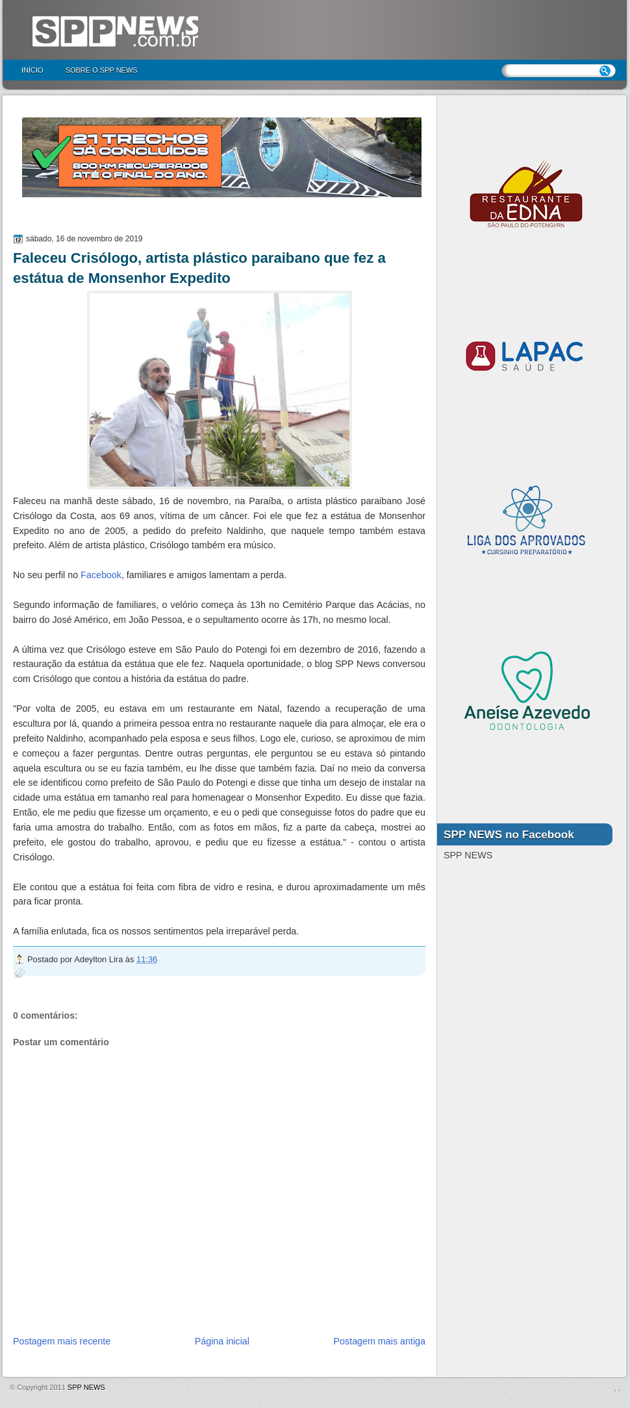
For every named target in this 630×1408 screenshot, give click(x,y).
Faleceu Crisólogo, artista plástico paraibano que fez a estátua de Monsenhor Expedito (199, 268)
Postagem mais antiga (379, 1341)
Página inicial (222, 1341)
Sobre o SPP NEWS (102, 70)
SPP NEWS (86, 1387)
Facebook (101, 575)
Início (32, 70)
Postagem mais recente (61, 1341)
